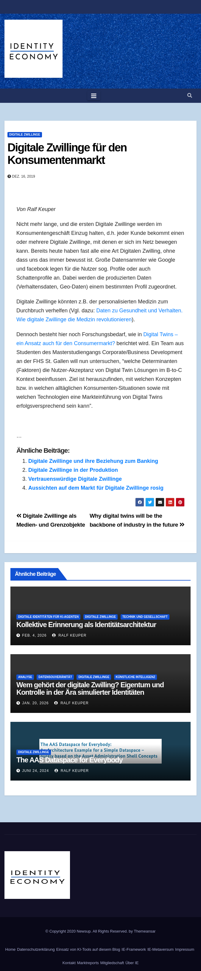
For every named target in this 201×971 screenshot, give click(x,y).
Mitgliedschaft (112, 963)
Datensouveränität (55, 677)
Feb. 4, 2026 (34, 635)
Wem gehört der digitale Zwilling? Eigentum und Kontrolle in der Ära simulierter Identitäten (90, 688)
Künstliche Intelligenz (135, 677)
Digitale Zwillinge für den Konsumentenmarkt (67, 153)
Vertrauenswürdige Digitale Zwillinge (75, 479)
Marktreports (88, 963)
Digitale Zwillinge (24, 134)
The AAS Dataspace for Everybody (69, 760)
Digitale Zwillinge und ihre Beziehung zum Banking (93, 461)
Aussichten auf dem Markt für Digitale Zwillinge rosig (95, 488)
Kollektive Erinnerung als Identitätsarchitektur (86, 625)
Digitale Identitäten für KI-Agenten (48, 616)
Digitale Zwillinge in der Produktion (73, 470)
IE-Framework (133, 949)
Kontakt (69, 963)
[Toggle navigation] (93, 95)
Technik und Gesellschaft (145, 616)
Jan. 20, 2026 (35, 703)
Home (10, 949)
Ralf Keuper (69, 635)
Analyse (25, 677)
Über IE (131, 963)
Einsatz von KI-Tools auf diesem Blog (88, 949)
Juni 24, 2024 (35, 771)
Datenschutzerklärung (35, 949)
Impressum (184, 949)
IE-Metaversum (160, 949)
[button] (190, 95)
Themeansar (144, 931)
